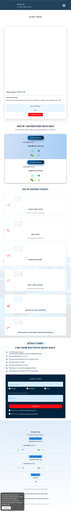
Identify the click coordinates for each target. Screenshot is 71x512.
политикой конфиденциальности (27, 410)
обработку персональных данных (29, 414)
